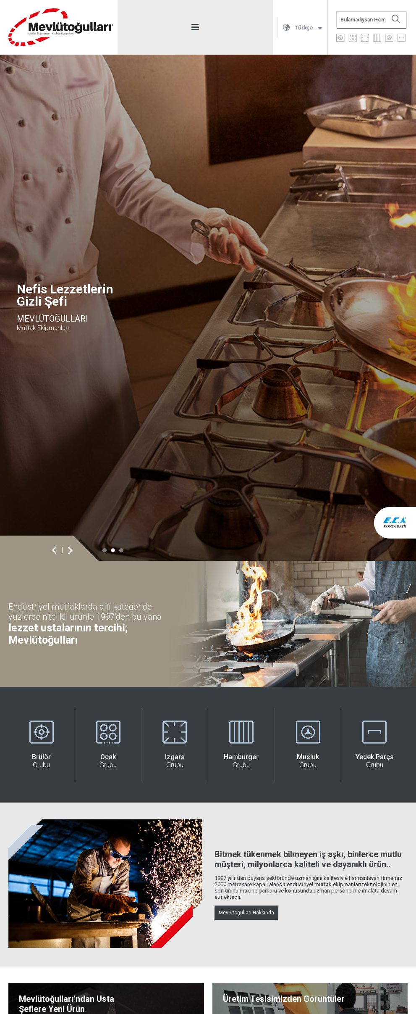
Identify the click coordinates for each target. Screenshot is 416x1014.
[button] (104, 550)
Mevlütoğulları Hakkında (246, 913)
